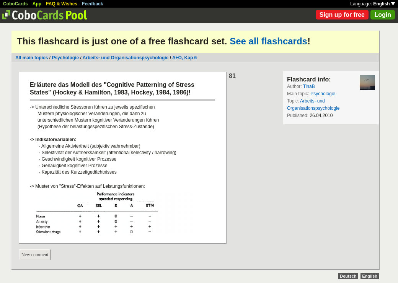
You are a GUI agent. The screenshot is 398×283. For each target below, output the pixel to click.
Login (382, 14)
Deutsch (348, 276)
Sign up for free (342, 14)
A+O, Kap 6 (184, 57)
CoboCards (15, 4)
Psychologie (65, 57)
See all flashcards (268, 41)
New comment (34, 254)
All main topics (31, 57)
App (37, 4)
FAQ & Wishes (61, 4)
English (384, 4)
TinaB (309, 86)
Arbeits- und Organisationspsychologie (126, 57)
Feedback (92, 4)
